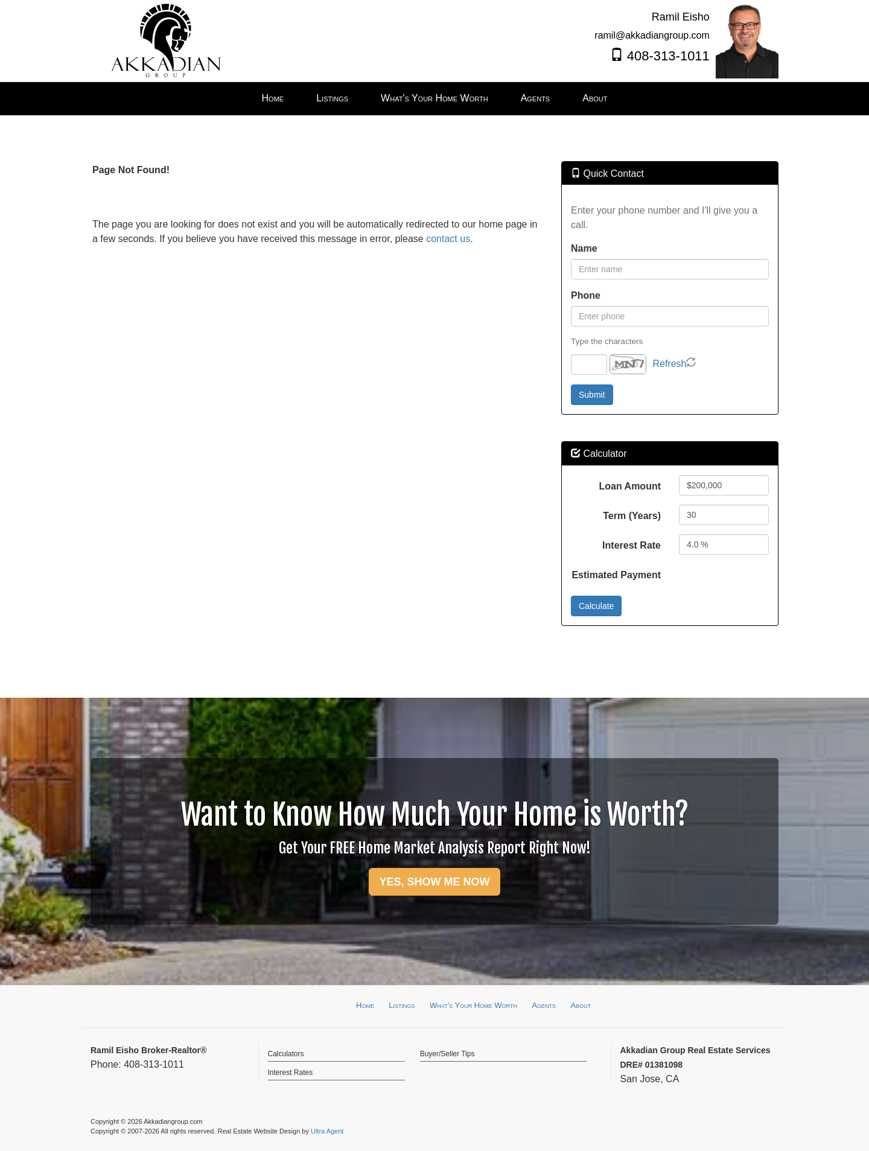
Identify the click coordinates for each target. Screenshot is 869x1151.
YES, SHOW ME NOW (434, 882)
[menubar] (435, 98)
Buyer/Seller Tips (447, 1054)
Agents (544, 1005)
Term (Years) (632, 516)
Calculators (286, 1054)
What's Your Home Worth (473, 1005)
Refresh (669, 364)
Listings (402, 1005)
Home (365, 1005)
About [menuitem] (594, 98)
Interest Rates (290, 1072)
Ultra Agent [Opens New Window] (327, 1131)
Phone (585, 295)
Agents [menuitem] (535, 98)
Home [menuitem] (273, 98)
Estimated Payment (616, 575)
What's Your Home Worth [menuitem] (434, 98)
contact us (448, 239)
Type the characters (607, 341)
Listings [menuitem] (332, 98)
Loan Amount (630, 486)
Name (584, 248)
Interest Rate (631, 545)
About (580, 1005)
